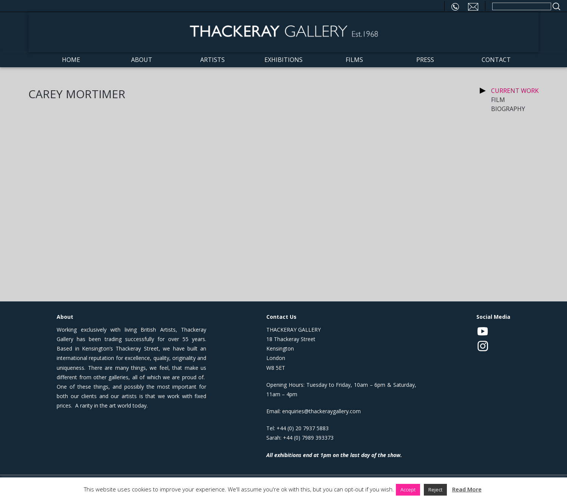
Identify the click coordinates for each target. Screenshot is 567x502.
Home (71, 60)
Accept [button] (408, 489)
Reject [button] (435, 489)
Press (425, 60)
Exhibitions (283, 60)
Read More (467, 489)
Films (354, 60)
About (141, 60)
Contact (496, 60)
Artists (212, 60)
